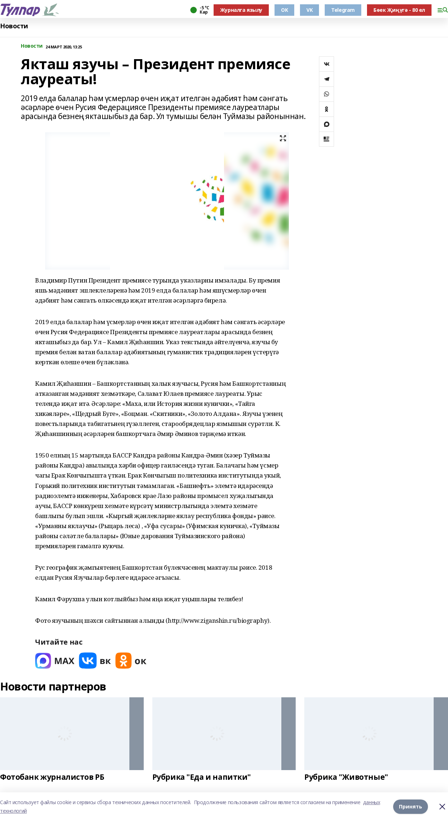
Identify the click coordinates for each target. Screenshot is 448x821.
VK (309, 9)
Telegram (343, 9)
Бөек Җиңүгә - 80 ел (399, 9)
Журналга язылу (241, 9)
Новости (14, 26)
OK (284, 9)
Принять (410, 806)
